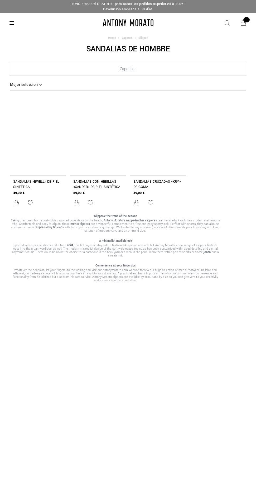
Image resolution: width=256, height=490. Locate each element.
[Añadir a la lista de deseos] (30, 202)
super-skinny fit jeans (50, 227)
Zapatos (127, 38)
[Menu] (11, 23)
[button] (128, 69)
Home (112, 38)
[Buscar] (227, 23)
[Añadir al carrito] (16, 202)
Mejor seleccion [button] (24, 85)
